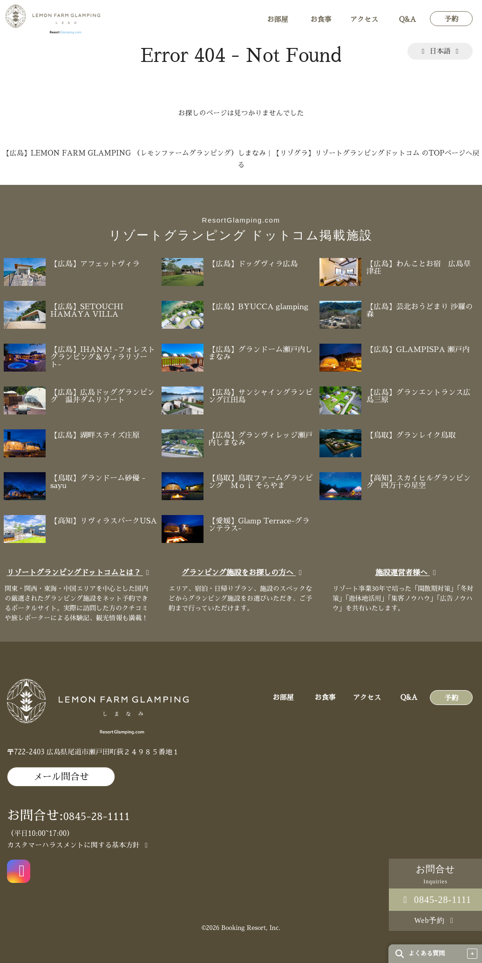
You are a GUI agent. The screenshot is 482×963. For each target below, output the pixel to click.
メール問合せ (61, 776)
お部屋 (277, 19)
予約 (451, 18)
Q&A (407, 19)
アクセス (364, 19)
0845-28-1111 (435, 900)
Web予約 (435, 920)
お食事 (320, 19)
